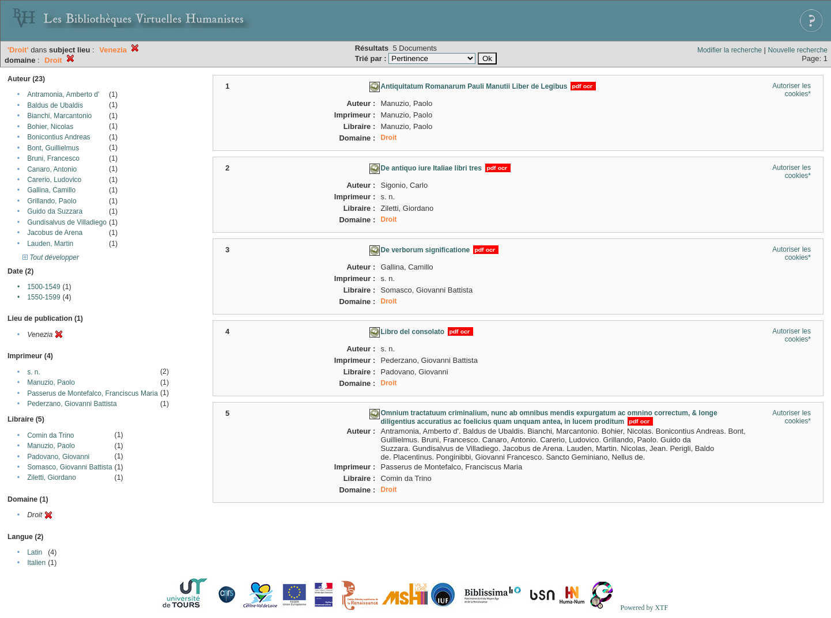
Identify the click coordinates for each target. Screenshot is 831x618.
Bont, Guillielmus (53, 148)
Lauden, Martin (50, 244)
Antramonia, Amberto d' (63, 94)
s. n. (33, 372)
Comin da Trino (50, 435)
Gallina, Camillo (51, 190)
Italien (36, 563)
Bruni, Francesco (53, 158)
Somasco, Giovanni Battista (69, 467)
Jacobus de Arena (54, 233)
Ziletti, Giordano (51, 477)
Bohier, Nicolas (50, 127)
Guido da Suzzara (54, 211)
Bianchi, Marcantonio (59, 116)
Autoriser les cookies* (791, 90)
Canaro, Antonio (52, 169)
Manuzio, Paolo (51, 382)
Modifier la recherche (729, 50)
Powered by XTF (644, 608)
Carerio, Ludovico (54, 180)
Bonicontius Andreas (58, 137)
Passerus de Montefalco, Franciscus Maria (92, 393)
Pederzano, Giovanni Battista (71, 404)
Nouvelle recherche (798, 50)
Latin (34, 552)
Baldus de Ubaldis (55, 105)
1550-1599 (43, 297)
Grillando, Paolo (51, 201)
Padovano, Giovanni (58, 457)
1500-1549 (43, 287)
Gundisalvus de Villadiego (67, 222)
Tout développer (50, 257)
